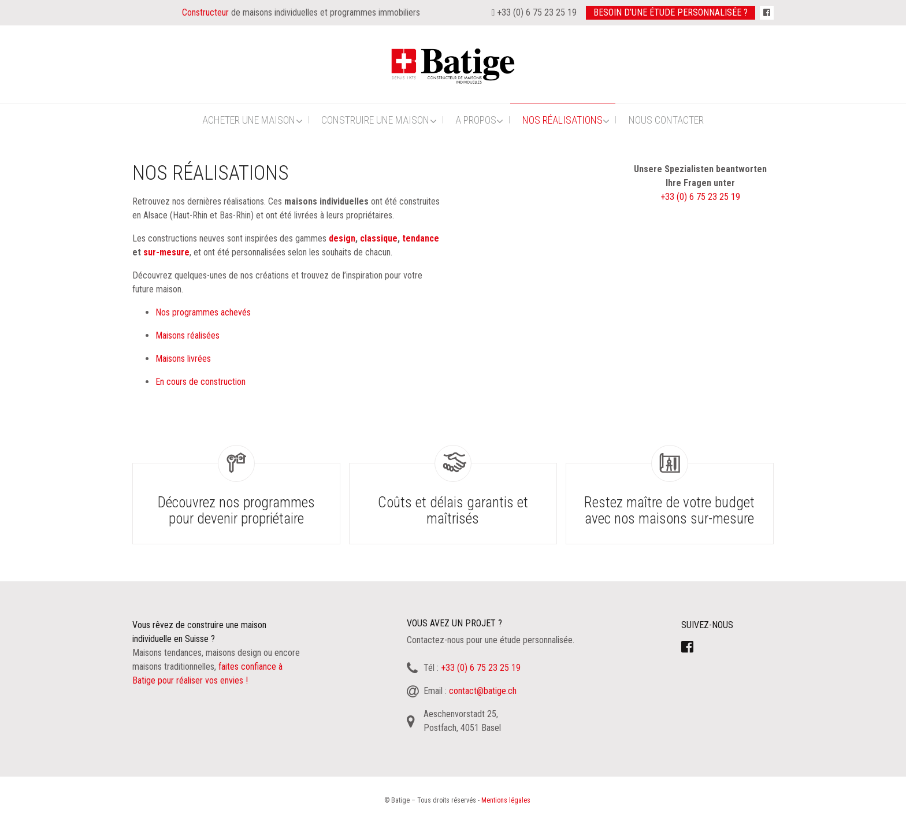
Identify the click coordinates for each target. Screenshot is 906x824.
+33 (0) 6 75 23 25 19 (700, 196)
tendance (420, 238)
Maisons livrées (183, 358)
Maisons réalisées (187, 335)
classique (379, 238)
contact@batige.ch (483, 690)
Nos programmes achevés (203, 312)
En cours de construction (200, 381)
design (342, 238)
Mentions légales (505, 800)
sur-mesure (166, 252)
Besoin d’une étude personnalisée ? (670, 12)
